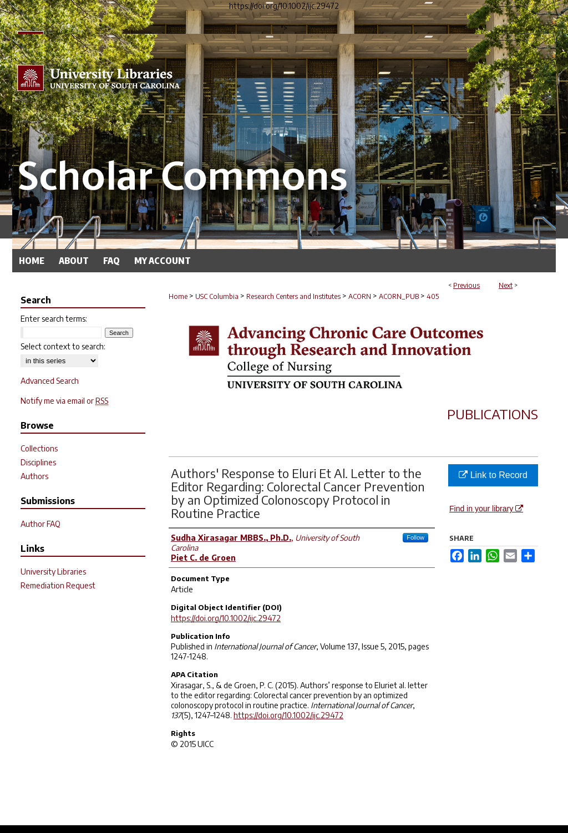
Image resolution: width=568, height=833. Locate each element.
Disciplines (38, 462)
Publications (492, 413)
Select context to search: (63, 346)
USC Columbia (217, 296)
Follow (415, 537)
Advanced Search (50, 380)
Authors (34, 476)
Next (506, 285)
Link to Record (493, 475)
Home (178, 296)
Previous (466, 285)
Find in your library (486, 508)
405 (433, 296)
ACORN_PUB (399, 296)
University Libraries (53, 571)
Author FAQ (40, 524)
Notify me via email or (64, 400)
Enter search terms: (54, 318)
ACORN (359, 296)
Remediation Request (58, 585)
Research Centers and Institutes (293, 296)
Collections (39, 448)
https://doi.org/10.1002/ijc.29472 (226, 618)
